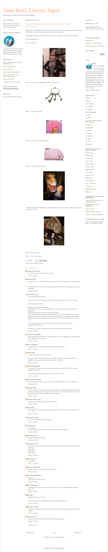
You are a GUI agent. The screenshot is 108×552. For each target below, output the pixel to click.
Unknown (30, 387)
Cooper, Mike (89, 158)
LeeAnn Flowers (32, 271)
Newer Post (30, 532)
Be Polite (88, 115)
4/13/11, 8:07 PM (32, 432)
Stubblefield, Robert (91, 189)
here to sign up (10, 23)
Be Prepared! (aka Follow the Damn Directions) (94, 121)
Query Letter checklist (9, 66)
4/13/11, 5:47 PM (32, 341)
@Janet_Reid (94, 23)
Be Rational (89, 125)
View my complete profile (92, 90)
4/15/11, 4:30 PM (32, 521)
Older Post (78, 532)
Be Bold (88, 98)
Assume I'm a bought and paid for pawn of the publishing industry (95, 222)
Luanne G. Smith (32, 334)
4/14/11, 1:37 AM (32, 471)
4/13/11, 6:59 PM (32, 404)
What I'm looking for (8, 79)
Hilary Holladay (90, 169)
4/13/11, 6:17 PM (32, 384)
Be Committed (90, 104)
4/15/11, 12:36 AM (33, 513)
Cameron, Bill (89, 155)
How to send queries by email (11, 72)
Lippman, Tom (89, 175)
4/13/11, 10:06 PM (33, 440)
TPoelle (29, 425)
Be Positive (89, 118)
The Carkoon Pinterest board (94, 43)
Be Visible (88, 139)
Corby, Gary (89, 161)
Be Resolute (89, 133)
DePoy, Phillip (89, 164)
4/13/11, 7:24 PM (32, 414)
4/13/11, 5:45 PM (32, 331)
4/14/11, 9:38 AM (32, 491)
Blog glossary (89, 40)
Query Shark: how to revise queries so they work (10, 75)
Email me (101, 29)
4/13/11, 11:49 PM (33, 463)
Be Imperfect (89, 109)
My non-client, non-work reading (12, 96)
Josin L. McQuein (32, 379)
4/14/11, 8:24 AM (32, 481)
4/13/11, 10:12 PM (33, 455)
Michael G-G (31, 507)
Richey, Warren (90, 180)
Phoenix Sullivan (32, 399)
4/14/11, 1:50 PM (32, 503)
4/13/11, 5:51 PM (32, 349)
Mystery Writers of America (93, 211)
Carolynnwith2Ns (32, 475)
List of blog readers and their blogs (95, 46)
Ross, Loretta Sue (91, 183)
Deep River (30, 435)
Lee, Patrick (89, 172)
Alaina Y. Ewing (32, 467)
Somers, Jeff (89, 186)
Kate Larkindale (32, 366)
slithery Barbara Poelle (36, 263)
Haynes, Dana (90, 167)
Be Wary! (88, 141)
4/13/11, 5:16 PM (32, 275)
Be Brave (88, 101)
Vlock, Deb (89, 192)
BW (28, 495)
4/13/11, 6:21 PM (32, 396)
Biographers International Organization (93, 205)
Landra (29, 352)
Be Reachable (89, 127)
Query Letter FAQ (8, 69)
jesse (29, 407)
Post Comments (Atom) (57, 537)
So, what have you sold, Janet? (12, 82)
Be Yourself (89, 144)
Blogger (62, 548)
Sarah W (29, 279)
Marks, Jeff (89, 178)
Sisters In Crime (90, 209)
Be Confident (89, 106)
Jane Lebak (30, 344)
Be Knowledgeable (91, 112)
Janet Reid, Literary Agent (31, 10)
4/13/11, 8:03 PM (32, 422)
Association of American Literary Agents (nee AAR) (95, 201)
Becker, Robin (89, 153)
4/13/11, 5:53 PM (32, 362)
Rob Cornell (31, 485)
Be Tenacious (89, 136)
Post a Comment (32, 525)
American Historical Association (94, 214)
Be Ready (88, 130)
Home (54, 532)
